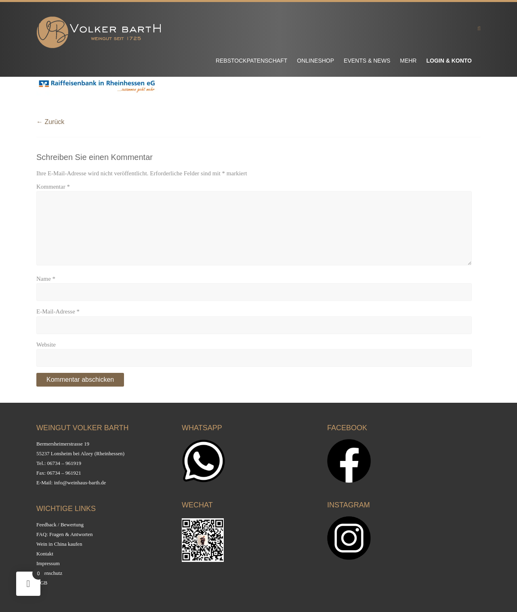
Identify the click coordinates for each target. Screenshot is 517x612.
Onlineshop (315, 60)
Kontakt (44, 554)
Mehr (408, 60)
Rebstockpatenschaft (251, 60)
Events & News (367, 60)
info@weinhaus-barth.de (80, 483)
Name (45, 279)
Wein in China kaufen (59, 544)
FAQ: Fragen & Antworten (64, 534)
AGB (41, 583)
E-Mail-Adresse (58, 311)
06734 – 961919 (64, 463)
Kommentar (53, 186)
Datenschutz (49, 573)
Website (46, 344)
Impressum (48, 563)
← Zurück (50, 121)
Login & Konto (449, 60)
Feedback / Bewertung (60, 525)
